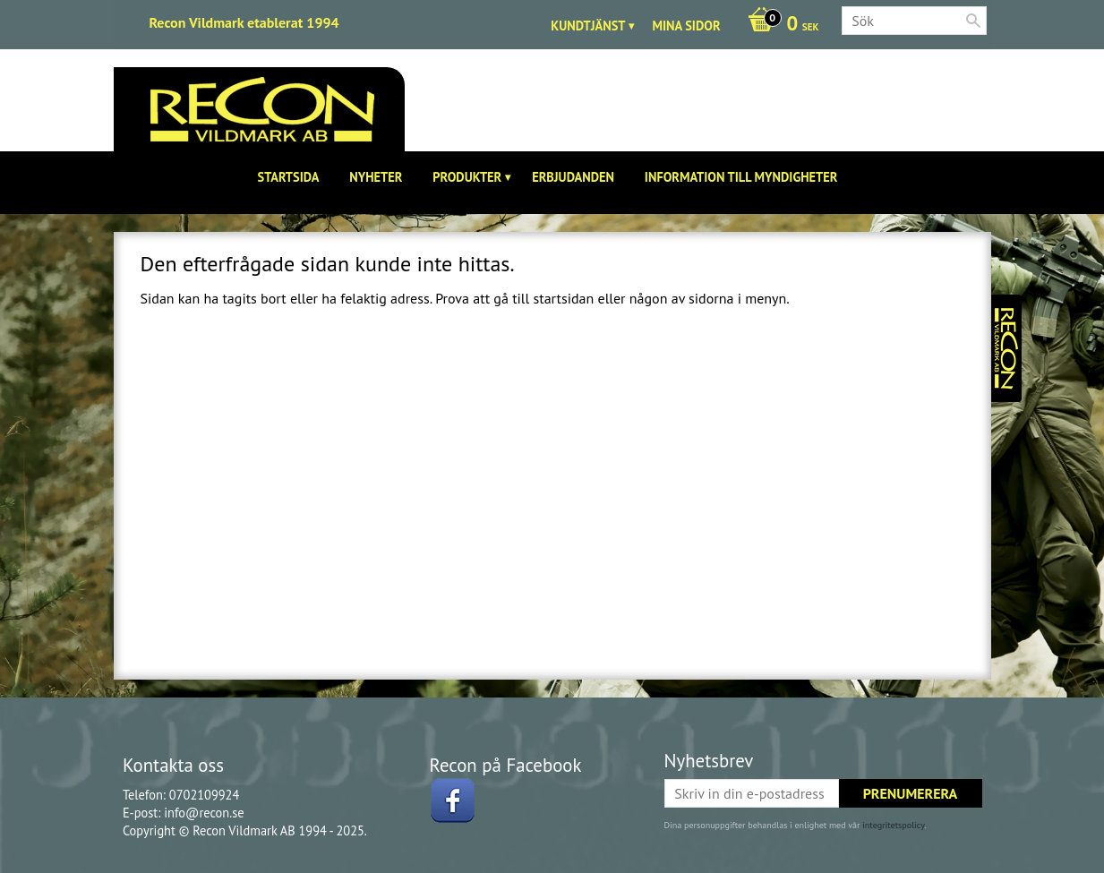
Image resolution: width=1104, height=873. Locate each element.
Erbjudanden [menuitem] (573, 176)
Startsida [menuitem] (289, 176)
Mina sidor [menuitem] (686, 25)
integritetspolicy (893, 825)
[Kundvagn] (779, 25)
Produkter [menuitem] (466, 176)
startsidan (563, 298)
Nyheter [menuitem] (375, 176)
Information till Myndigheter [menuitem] (741, 176)
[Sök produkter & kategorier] (914, 20)
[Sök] (973, 20)
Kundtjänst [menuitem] (588, 25)
